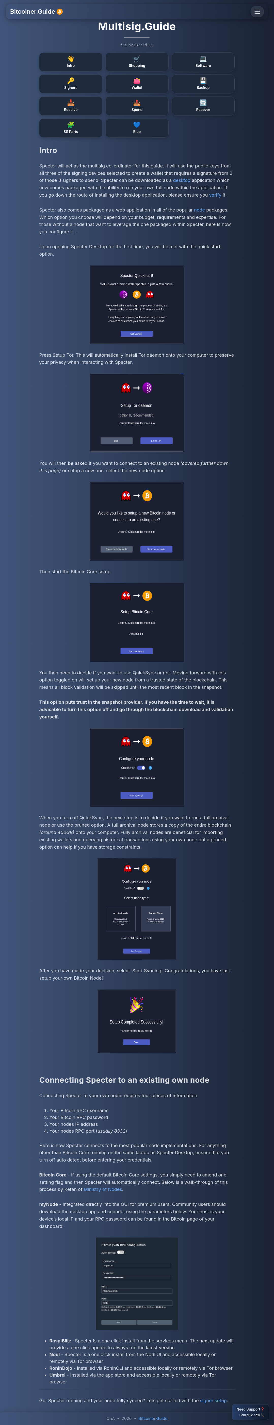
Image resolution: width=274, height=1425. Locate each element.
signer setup (213, 1400)
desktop (181, 180)
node (199, 210)
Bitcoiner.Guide (36, 11)
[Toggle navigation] (257, 11)
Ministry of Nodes (103, 1189)
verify (215, 195)
